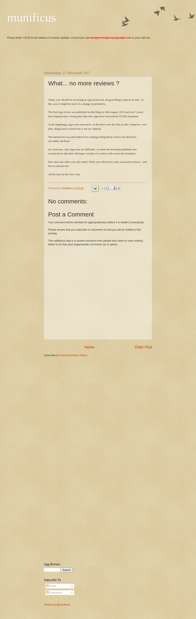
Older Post (143, 347)
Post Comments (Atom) (73, 355)
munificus (31, 17)
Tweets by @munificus (57, 604)
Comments (54, 592)
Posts (51, 586)
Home (89, 347)
